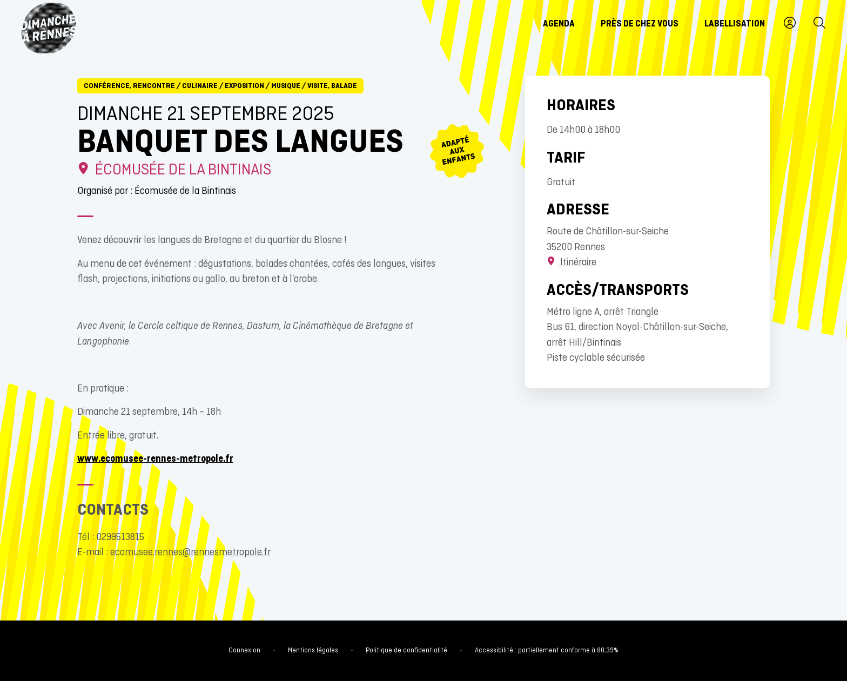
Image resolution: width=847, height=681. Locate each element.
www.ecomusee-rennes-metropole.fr (155, 459)
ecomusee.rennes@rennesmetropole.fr (190, 553)
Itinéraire (571, 263)
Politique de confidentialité (406, 650)
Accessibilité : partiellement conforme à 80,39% (547, 650)
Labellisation (734, 24)
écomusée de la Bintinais (174, 170)
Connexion (244, 650)
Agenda (559, 24)
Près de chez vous (639, 24)
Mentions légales (313, 650)
